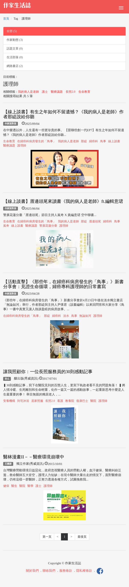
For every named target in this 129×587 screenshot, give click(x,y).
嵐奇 (6, 225)
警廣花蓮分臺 (48, 225)
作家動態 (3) (15, 39)
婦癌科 (93, 141)
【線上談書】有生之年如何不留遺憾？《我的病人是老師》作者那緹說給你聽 (63, 114)
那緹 (84, 141)
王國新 (8, 464)
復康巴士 (82, 400)
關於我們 (32, 570)
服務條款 (65, 570)
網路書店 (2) (15, 66)
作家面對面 (10, 123)
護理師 (21, 145)
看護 (60, 400)
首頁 (6, 18)
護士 (45, 91)
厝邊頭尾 (95, 221)
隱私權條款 (84, 570)
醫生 (14, 486)
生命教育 (84, 91)
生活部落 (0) (15, 57)
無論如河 (85, 315)
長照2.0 (70, 91)
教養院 (69, 400)
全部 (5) (12, 31)
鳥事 (103, 141)
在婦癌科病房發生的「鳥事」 (36, 141)
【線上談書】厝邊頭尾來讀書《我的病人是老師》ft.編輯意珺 (63, 201)
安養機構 (9, 400)
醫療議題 (57, 91)
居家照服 (37, 400)
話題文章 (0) (15, 48)
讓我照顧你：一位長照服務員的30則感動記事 (47, 371)
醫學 (30, 486)
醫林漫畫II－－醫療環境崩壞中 (33, 456)
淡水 (66, 315)
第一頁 (47, 536)
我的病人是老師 (28, 91)
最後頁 (82, 536)
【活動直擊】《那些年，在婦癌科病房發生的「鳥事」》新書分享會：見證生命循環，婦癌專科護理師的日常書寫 (63, 284)
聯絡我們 (49, 570)
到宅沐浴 (23, 400)
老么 (7, 378)
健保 (6, 486)
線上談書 (114, 141)
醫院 (93, 400)
